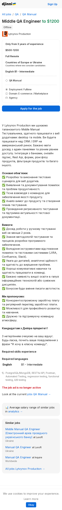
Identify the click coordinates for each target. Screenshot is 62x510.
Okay (31, 504)
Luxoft (39, 437)
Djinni (9, 4)
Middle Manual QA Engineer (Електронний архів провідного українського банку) (26, 433)
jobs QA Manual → (39, 394)
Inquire (38, 457)
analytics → (15, 411)
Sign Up (52, 4)
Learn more (31, 499)
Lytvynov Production (19, 33)
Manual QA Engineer (18, 447)
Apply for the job (31, 108)
